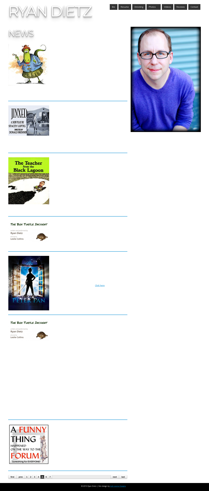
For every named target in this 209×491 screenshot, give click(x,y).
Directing (139, 6)
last (123, 477)
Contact (194, 6)
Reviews (181, 6)
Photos (152, 6)
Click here (101, 285)
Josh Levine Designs (119, 486)
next (115, 477)
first (12, 477)
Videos (167, 6)
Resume (125, 6)
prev (21, 477)
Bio (113, 6)
